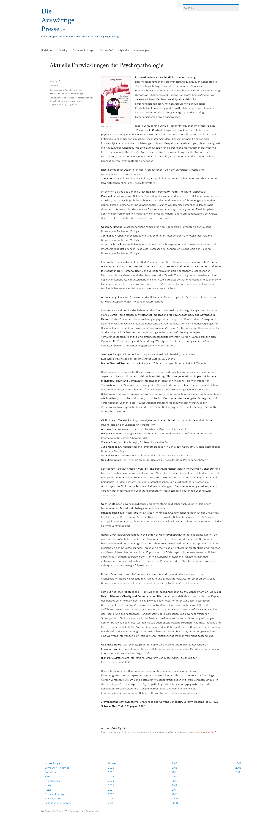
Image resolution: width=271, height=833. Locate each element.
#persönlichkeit (85, 207)
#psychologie (76, 211)
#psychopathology (58, 214)
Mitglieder (123, 50)
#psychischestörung (59, 211)
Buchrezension (56, 200)
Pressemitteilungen (84, 50)
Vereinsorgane (142, 50)
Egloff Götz (73, 214)
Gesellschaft (71, 200)
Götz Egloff (54, 191)
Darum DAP (106, 50)
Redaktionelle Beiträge (54, 50)
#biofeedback (70, 207)
